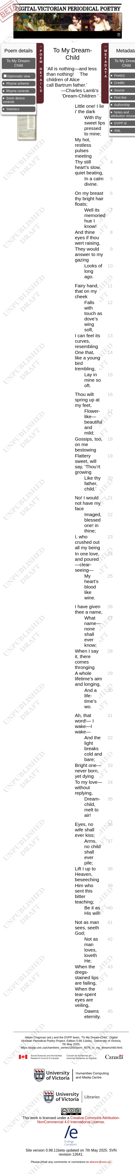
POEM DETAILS (41, 71)
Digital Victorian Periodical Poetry (67, 9)
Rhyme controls (17, 91)
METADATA (106, 63)
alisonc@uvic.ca (100, 1162)
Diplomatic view (18, 76)
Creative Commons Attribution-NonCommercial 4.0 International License (78, 1120)
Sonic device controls (14, 100)
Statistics (13, 109)
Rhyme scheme (17, 83)
